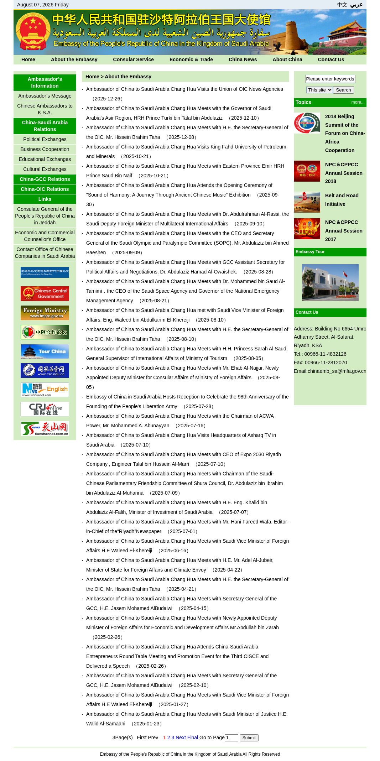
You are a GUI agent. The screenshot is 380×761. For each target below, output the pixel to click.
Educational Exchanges (45, 159)
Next (181, 737)
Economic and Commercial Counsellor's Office (44, 236)
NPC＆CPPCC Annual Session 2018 (344, 173)
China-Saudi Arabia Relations (45, 126)
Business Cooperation (45, 149)
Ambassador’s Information (45, 82)
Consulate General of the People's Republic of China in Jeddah (45, 215)
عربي (356, 4)
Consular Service (133, 59)
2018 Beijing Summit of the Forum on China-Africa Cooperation (345, 133)
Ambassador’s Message (45, 96)
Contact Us (331, 59)
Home (28, 59)
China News (243, 59)
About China (287, 59)
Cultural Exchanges (44, 169)
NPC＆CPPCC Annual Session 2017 (344, 230)
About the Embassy (74, 59)
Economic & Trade (191, 59)
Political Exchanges (44, 139)
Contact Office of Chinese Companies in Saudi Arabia (45, 252)
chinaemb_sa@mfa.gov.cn (337, 371)
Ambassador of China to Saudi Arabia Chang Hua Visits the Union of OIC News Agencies (184, 89)
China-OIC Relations (45, 189)
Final (192, 737)
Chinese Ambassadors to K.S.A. (45, 109)
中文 (342, 4)
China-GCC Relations (45, 179)
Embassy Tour (310, 251)
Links (45, 199)
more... (358, 102)
